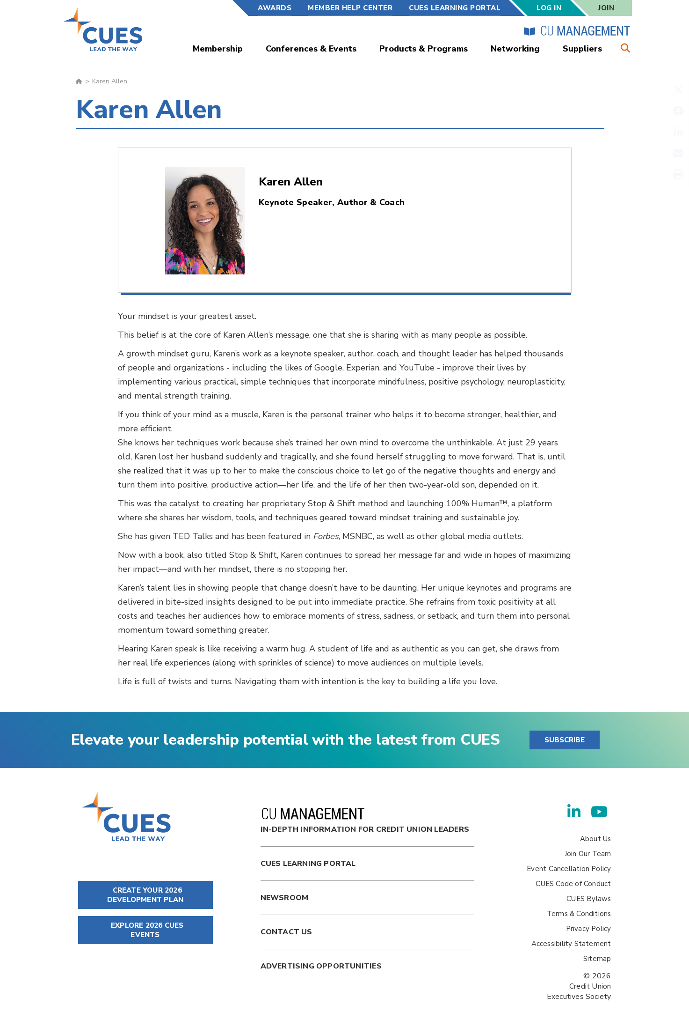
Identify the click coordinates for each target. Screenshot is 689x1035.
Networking (515, 48)
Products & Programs (423, 48)
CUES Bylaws (588, 898)
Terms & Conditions (579, 913)
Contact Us (286, 932)
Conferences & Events (311, 48)
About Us (595, 838)
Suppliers (582, 48)
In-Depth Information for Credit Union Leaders (365, 821)
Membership (218, 48)
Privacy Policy (588, 928)
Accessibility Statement (571, 943)
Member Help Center (350, 8)
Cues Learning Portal (308, 863)
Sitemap (597, 958)
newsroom (285, 898)
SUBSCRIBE (564, 740)
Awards (274, 8)
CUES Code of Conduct (573, 883)
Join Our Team (588, 853)
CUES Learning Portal (454, 8)
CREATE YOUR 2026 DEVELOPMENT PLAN (145, 895)
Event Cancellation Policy (569, 868)
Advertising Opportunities (321, 966)
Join (606, 8)
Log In (549, 8)
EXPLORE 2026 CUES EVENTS (145, 930)
